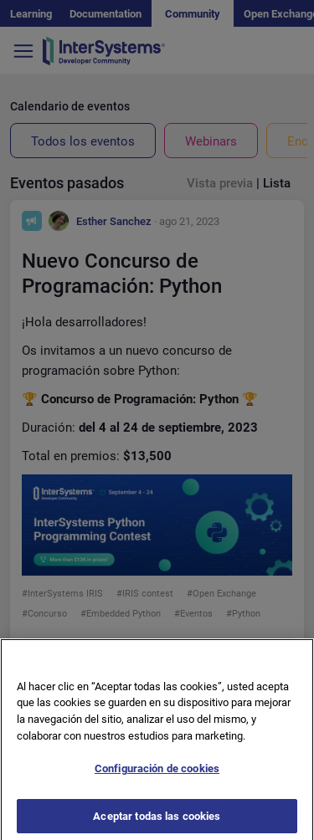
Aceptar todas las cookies (156, 819)
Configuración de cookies (157, 772)
